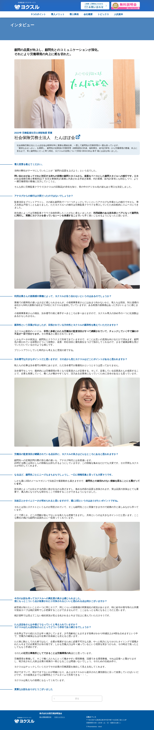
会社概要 (88, 14)
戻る (77, 698)
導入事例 (74, 14)
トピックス (103, 14)
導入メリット (58, 14)
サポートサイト (59, 717)
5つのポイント (38, 14)
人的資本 (118, 14)
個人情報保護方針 (45, 717)
